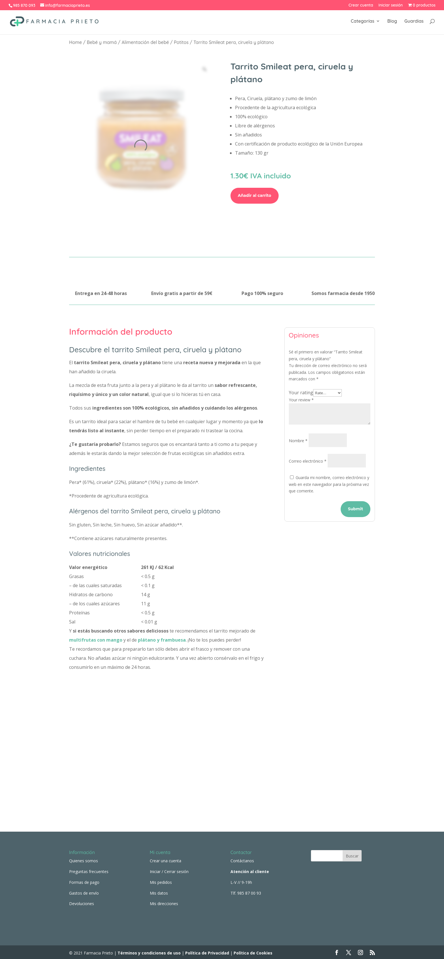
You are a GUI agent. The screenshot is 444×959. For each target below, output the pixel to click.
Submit (355, 508)
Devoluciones (81, 902)
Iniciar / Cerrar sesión (169, 869)
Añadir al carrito (254, 195)
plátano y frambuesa (162, 640)
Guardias (414, 22)
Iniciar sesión (391, 5)
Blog (392, 22)
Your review (301, 399)
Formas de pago (84, 880)
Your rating (301, 392)
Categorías (362, 22)
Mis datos (159, 891)
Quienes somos (83, 859)
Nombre (298, 440)
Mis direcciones (164, 902)
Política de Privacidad (207, 951)
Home (75, 42)
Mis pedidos (161, 880)
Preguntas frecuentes (88, 869)
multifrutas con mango (95, 640)
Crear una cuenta (165, 859)
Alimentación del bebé (145, 42)
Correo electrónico (307, 461)
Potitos (181, 42)
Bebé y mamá (102, 42)
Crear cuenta (361, 5)
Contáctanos (242, 859)
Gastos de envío (84, 891)
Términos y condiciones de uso (148, 951)
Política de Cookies (253, 951)
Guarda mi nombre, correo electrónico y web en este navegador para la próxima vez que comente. (329, 484)
